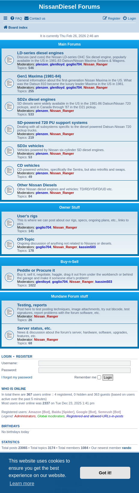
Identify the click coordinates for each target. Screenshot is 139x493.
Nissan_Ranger (96, 64)
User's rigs (27, 216)
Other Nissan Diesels (37, 185)
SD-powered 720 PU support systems (52, 122)
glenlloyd (57, 64)
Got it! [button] (105, 472)
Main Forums (69, 44)
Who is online (14, 388)
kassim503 (87, 247)
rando (126, 448)
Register (24, 356)
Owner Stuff (69, 207)
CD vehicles (28, 165)
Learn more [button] (22, 483)
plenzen (42, 64)
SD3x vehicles (30, 146)
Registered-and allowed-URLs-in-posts (94, 416)
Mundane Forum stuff (69, 296)
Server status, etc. (34, 328)
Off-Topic (26, 239)
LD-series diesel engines (40, 53)
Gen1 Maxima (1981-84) (39, 76)
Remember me (87, 377)
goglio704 (74, 64)
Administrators (25, 416)
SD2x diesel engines (36, 99)
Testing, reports (32, 305)
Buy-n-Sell (69, 262)
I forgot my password (17, 377)
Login (6, 356)
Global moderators (51, 416)
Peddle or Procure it (36, 270)
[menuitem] (16, 18)
